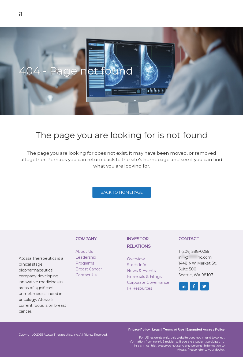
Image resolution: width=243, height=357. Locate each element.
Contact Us (86, 275)
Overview (136, 259)
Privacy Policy (139, 329)
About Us (84, 251)
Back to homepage (121, 192)
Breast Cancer (89, 269)
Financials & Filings (144, 276)
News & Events (141, 270)
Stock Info (136, 264)
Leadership (86, 257)
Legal (156, 329)
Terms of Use (173, 329)
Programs (85, 263)
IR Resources (139, 288)
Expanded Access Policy (205, 329)
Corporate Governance (148, 282)
